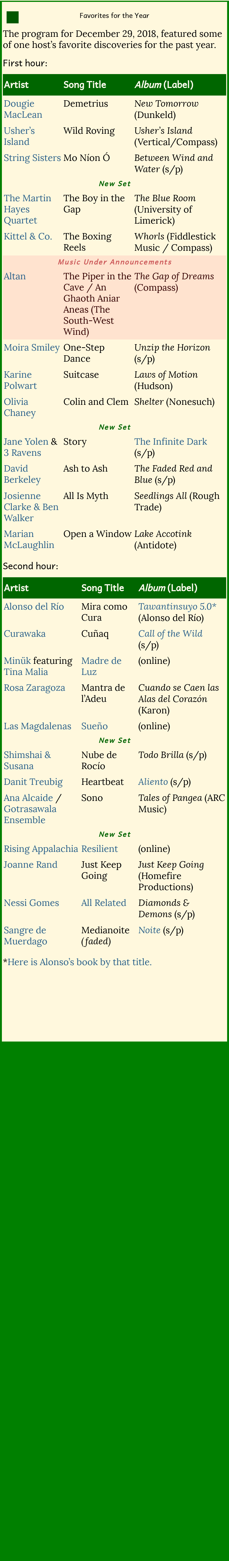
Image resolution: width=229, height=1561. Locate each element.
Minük (17, 660)
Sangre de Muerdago (25, 936)
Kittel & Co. (28, 236)
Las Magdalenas (37, 726)
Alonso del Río (34, 606)
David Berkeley (22, 474)
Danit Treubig (33, 781)
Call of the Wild (170, 633)
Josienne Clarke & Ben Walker (31, 506)
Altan (15, 276)
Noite (149, 930)
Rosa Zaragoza (34, 687)
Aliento (153, 781)
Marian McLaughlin (29, 539)
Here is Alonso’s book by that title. (80, 961)
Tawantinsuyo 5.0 (175, 606)
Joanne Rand (30, 864)
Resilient (99, 848)
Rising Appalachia (41, 848)
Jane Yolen (26, 441)
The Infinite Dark (170, 441)
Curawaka (25, 633)
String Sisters (32, 157)
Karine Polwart (20, 380)
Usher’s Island (19, 136)
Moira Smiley (32, 347)
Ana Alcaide (28, 797)
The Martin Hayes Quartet (27, 209)
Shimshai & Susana (27, 760)
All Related (103, 902)
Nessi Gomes (31, 902)
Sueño (94, 726)
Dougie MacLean (23, 109)
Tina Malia (26, 671)
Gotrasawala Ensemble (30, 814)
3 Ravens (22, 452)
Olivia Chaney (20, 407)
